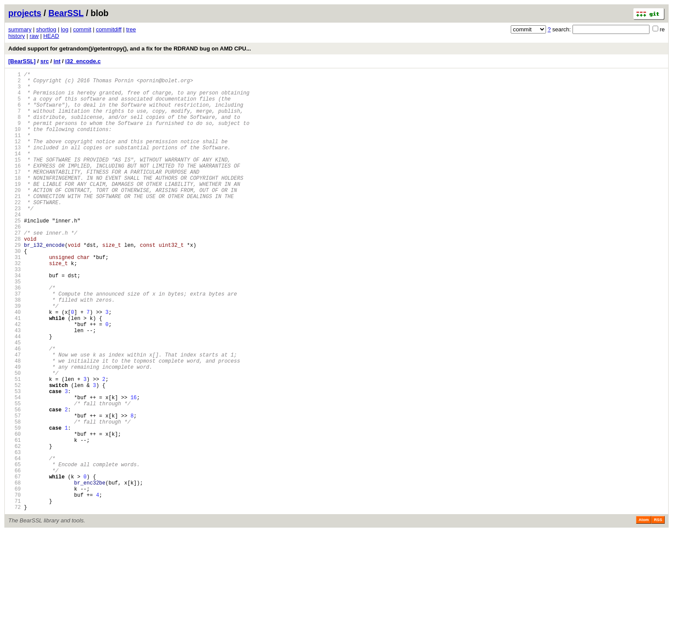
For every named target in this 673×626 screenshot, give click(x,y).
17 (14, 194)
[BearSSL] (22, 61)
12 (14, 157)
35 (14, 327)
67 (14, 564)
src (44, 61)
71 (14, 593)
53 (14, 460)
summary (19, 29)
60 (14, 512)
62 (14, 527)
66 (14, 556)
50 (14, 438)
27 (14, 268)
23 (14, 238)
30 (14, 290)
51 (14, 445)
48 (14, 423)
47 (14, 416)
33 (14, 312)
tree (131, 29)
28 (14, 275)
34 (14, 319)
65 (14, 549)
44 (14, 393)
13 (14, 164)
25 (14, 253)
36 (14, 334)
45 (14, 401)
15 (14, 179)
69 (14, 578)
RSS (658, 614)
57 (14, 490)
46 (14, 408)
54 (14, 467)
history (16, 36)
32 (14, 305)
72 (14, 601)
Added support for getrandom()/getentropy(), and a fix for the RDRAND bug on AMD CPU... (129, 48)
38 (14, 349)
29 (14, 282)
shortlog (46, 29)
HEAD (51, 36)
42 (14, 379)
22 (14, 231)
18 (14, 201)
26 (14, 260)
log (64, 29)
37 (14, 342)
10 (14, 142)
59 (14, 504)
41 (14, 371)
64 (14, 541)
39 (14, 356)
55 (14, 475)
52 (14, 453)
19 (14, 208)
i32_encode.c (83, 61)
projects (24, 13)
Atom (644, 614)
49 (14, 430)
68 (14, 571)
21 (14, 223)
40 (14, 364)
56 (14, 482)
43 (14, 386)
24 (14, 245)
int (57, 61)
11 (14, 149)
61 (14, 519)
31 (14, 297)
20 (14, 216)
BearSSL (66, 13)
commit (82, 29)
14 (14, 171)
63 (14, 534)
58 (14, 497)
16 (14, 186)
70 (14, 586)
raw (34, 36)
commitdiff (108, 29)
